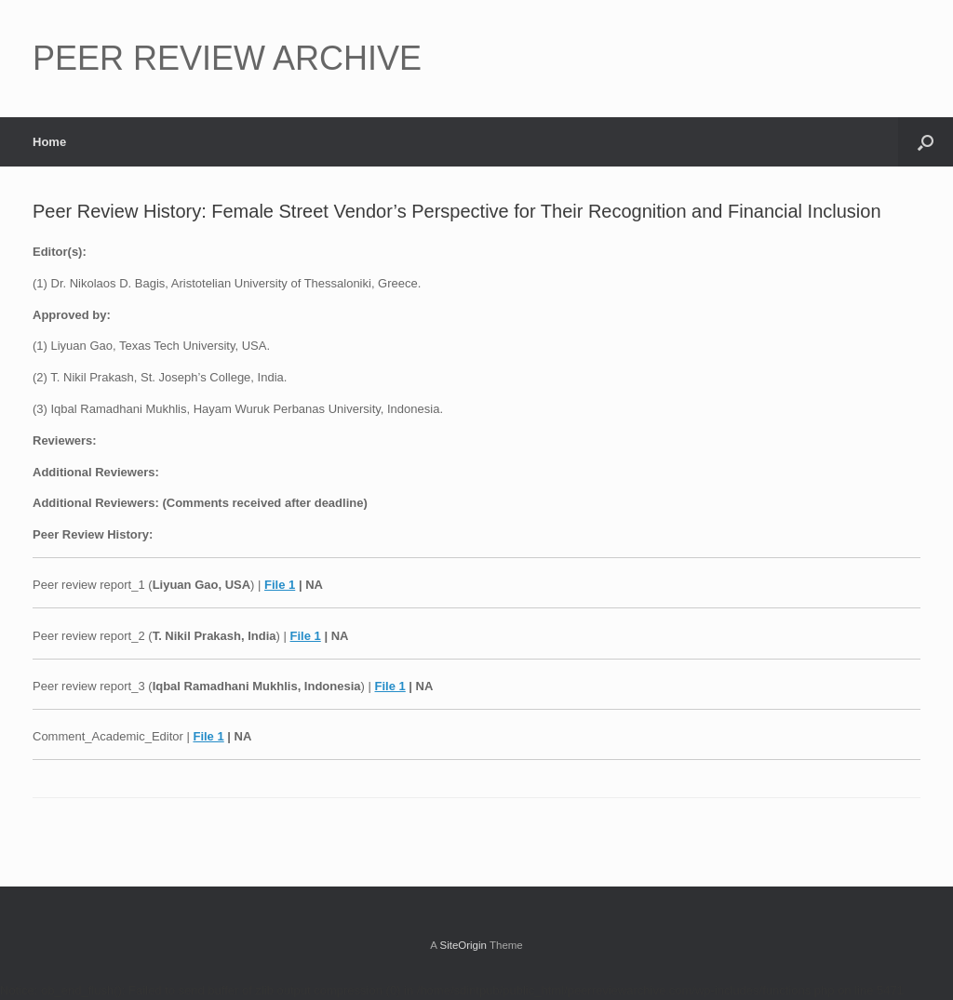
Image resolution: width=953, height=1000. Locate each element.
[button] (925, 142)
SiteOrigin (463, 945)
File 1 (279, 585)
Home (49, 142)
